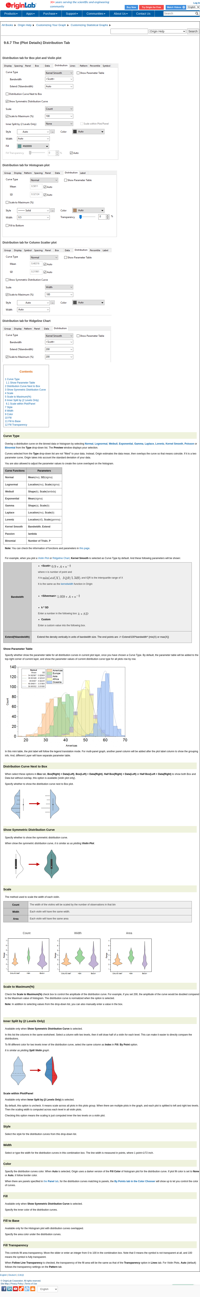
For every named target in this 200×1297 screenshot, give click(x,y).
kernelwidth (67, 584)
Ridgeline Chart (61, 558)
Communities (95, 13)
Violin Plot (43, 558)
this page (84, 548)
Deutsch (12, 1275)
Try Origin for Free (151, 7)
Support (72, 13)
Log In (196, 3)
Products (11, 13)
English (3, 1275)
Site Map (5, 1284)
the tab (51, 1181)
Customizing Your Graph (51, 25)
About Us (121, 13)
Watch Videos (176, 7)
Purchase (50, 13)
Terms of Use (31, 1284)
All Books (7, 25)
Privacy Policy (16, 1284)
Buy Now (131, 7)
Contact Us (143, 13)
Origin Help (25, 25)
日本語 (21, 1275)
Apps (30, 13)
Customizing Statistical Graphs (89, 25)
